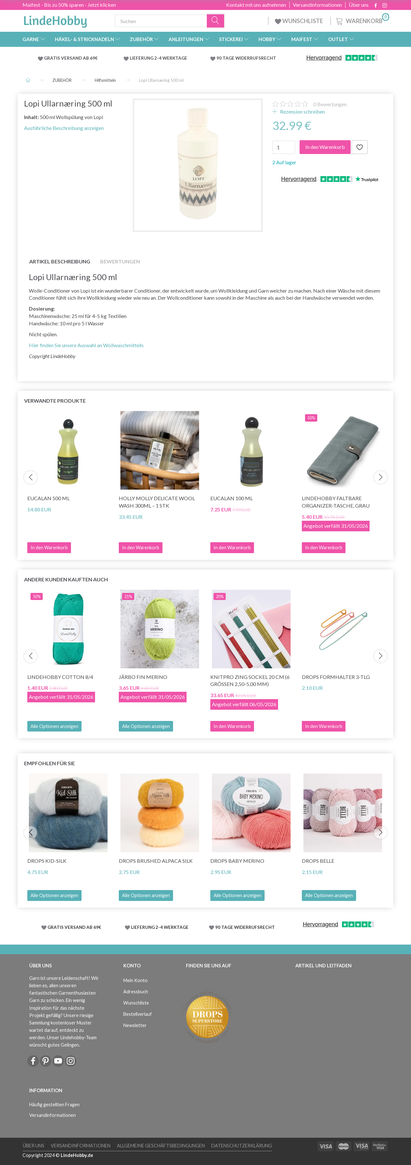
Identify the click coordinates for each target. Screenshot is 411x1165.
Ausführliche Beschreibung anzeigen (64, 128)
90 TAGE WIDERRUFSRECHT (246, 58)
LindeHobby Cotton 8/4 (60, 677)
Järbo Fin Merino (143, 677)
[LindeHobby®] (55, 20)
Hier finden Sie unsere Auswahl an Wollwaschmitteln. (86, 345)
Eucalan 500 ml (48, 498)
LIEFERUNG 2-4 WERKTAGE (158, 58)
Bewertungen (330, 104)
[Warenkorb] (362, 20)
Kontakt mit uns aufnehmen (256, 5)
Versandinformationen (317, 5)
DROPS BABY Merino (237, 861)
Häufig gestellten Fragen (54, 1104)
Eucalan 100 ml (231, 498)
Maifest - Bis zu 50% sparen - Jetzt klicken (69, 5)
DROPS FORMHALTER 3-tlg (336, 677)
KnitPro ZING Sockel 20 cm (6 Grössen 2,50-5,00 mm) (250, 680)
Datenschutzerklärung (241, 1145)
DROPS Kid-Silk (46, 861)
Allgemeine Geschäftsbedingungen (161, 1145)
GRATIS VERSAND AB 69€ (71, 58)
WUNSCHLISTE (299, 20)
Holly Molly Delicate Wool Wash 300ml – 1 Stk (157, 502)
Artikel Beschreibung (59, 261)
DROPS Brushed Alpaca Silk (156, 861)
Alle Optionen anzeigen (54, 726)
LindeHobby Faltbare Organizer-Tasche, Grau (336, 502)
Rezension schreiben (302, 111)
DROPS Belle (318, 861)
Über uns (359, 5)
